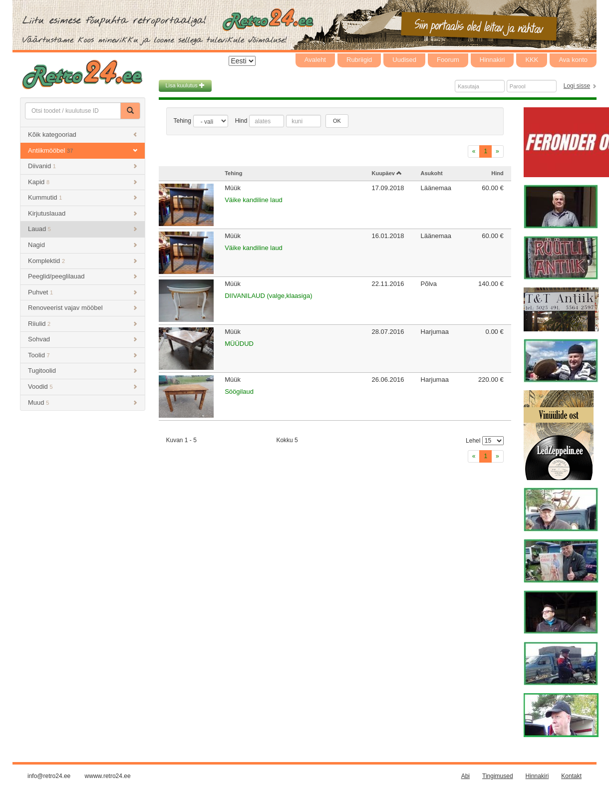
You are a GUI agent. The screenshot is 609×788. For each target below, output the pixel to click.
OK (337, 121)
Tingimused (497, 776)
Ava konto (573, 59)
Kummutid (82, 197)
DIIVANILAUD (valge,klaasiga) (268, 295)
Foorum (448, 59)
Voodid (82, 386)
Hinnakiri (492, 59)
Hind (241, 120)
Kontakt (571, 776)
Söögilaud (239, 391)
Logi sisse (577, 85)
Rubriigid (359, 59)
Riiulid (82, 323)
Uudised (404, 59)
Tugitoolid (82, 370)
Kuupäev (386, 173)
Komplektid (82, 260)
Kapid (82, 182)
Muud (82, 402)
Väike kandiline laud (254, 200)
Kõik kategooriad (82, 134)
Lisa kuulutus (185, 85)
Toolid (82, 355)
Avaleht (315, 59)
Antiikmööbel (82, 150)
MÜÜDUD (239, 343)
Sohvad (82, 339)
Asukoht (432, 173)
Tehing (182, 120)
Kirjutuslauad (82, 213)
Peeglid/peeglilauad (82, 276)
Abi (465, 776)
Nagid (82, 245)
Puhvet (82, 292)
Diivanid (82, 166)
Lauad (82, 229)
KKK (531, 59)
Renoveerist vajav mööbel (82, 307)
